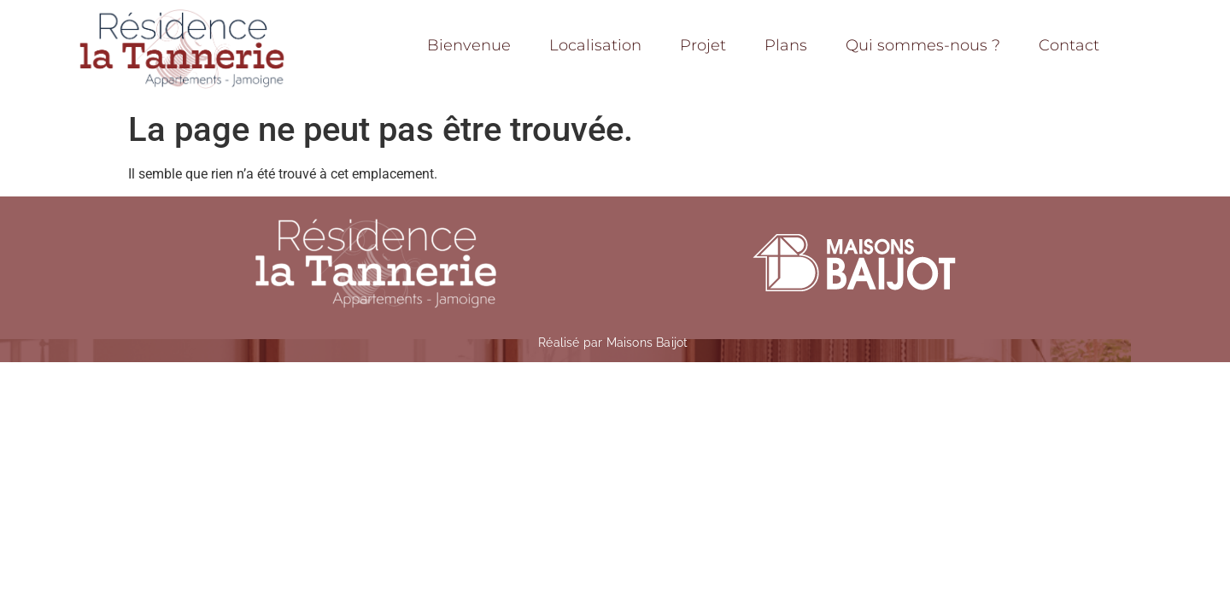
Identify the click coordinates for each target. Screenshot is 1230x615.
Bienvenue (469, 45)
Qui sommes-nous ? (923, 45)
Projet (703, 45)
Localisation (595, 45)
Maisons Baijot (647, 342)
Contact (1069, 45)
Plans (785, 45)
